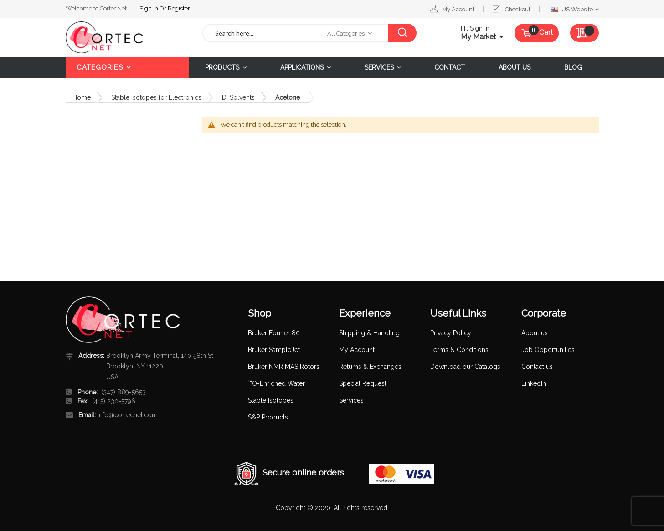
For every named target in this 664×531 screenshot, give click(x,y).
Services (351, 400)
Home (81, 97)
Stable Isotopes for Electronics (156, 97)
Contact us (537, 366)
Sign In (149, 8)
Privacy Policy (450, 333)
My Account (458, 9)
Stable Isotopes (270, 400)
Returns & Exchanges (370, 366)
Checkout (517, 9)
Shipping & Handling (369, 333)
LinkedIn (533, 383)
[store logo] (127, 37)
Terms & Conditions (459, 349)
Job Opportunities (548, 349)
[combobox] (260, 33)
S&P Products (268, 417)
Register (179, 8)
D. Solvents (238, 97)
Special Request (362, 383)
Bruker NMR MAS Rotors (283, 366)
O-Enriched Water (276, 383)
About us (534, 333)
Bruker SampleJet (274, 349)
